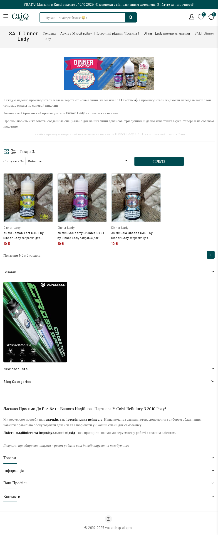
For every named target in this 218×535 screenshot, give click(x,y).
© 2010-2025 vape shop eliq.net (109, 527)
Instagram (109, 519)
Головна (10, 272)
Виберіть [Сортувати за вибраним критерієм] (78, 160)
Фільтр (159, 161)
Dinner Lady (12, 227)
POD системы (126, 100)
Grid (6, 151)
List (13, 151)
